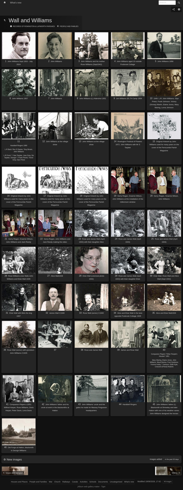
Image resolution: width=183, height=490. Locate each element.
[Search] (167, 2)
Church (57, 482)
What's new (15, 3)
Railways (66, 482)
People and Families (69, 26)
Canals (75, 482)
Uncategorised (116, 482)
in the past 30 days (172, 459)
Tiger (103, 486)
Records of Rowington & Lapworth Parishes (34, 26)
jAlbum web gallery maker (88, 486)
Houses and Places (19, 482)
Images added (156, 459)
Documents (103, 482)
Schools (92, 482)
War (50, 482)
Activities (84, 482)
